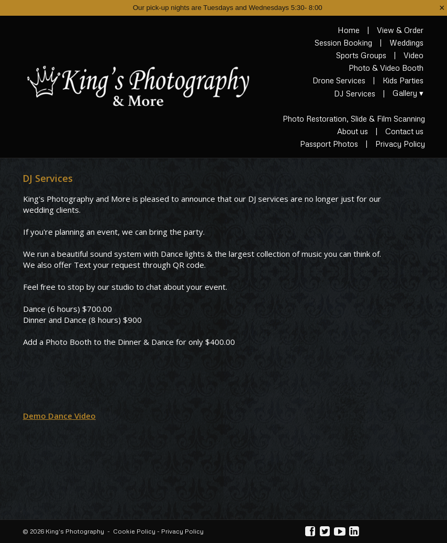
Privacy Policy (182, 531)
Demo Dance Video (59, 415)
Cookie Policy (134, 531)
